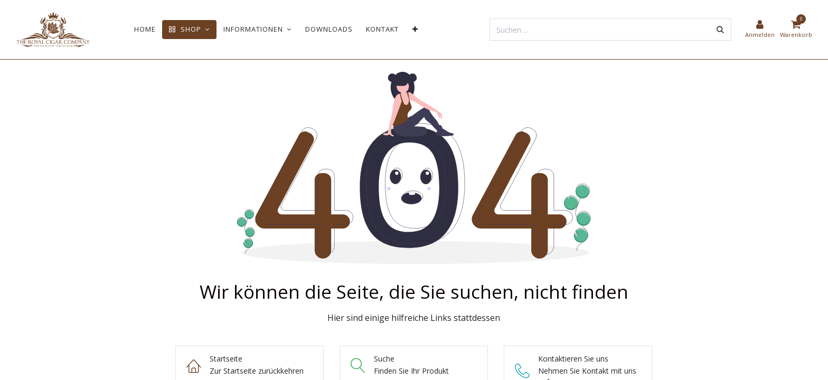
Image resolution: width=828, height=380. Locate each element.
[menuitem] (145, 29)
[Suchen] (720, 29)
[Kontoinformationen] (760, 30)
